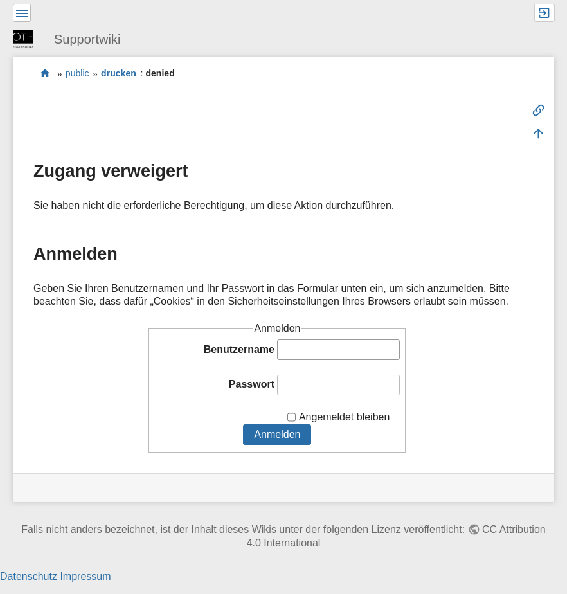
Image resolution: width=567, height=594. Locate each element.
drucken (118, 74)
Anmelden (277, 434)
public (77, 74)
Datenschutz (28, 576)
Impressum (85, 576)
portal (45, 74)
